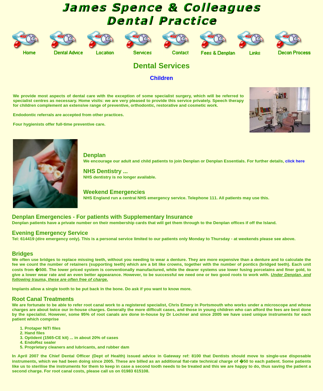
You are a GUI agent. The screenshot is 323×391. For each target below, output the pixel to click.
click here (295, 161)
